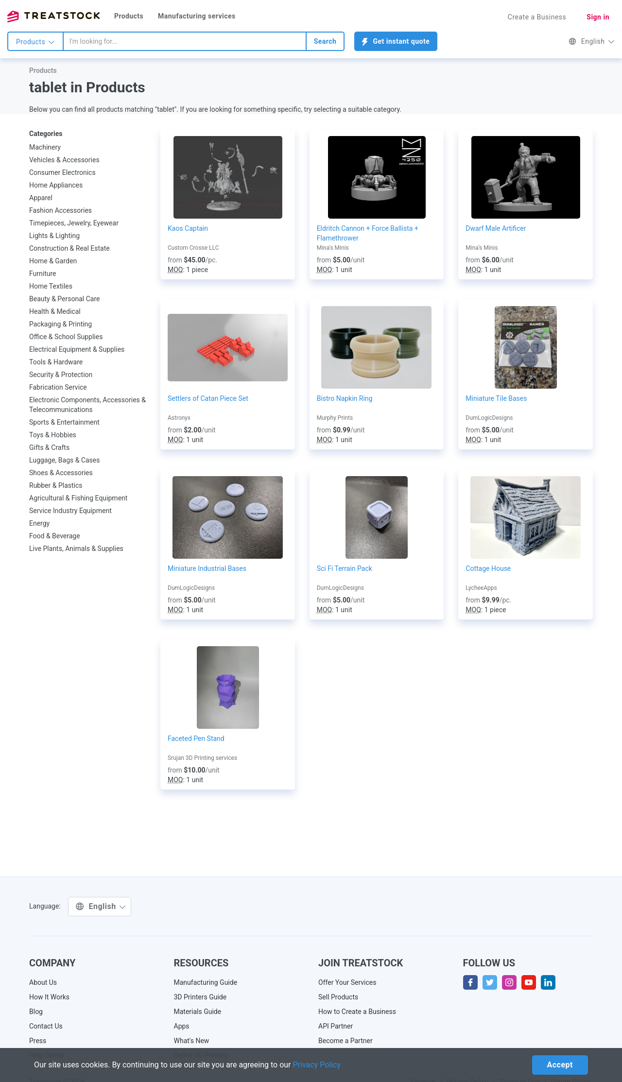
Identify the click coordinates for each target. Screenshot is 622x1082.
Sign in (598, 17)
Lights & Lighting (54, 236)
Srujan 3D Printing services (202, 758)
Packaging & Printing (60, 324)
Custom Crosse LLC (193, 247)
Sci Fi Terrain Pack (344, 568)
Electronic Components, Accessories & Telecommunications (87, 404)
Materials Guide (198, 1011)
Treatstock (53, 16)
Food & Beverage (54, 536)
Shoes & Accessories (61, 473)
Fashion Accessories (60, 210)
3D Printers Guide (200, 997)
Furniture (42, 273)
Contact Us (46, 1026)
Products (128, 16)
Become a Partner (345, 1041)
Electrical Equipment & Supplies (76, 349)
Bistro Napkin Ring (345, 398)
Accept (560, 1064)
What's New (191, 1041)
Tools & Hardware (56, 362)
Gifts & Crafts (49, 447)
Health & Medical (55, 311)
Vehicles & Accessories (64, 160)
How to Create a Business (357, 1011)
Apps (182, 1026)
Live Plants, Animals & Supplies (76, 548)
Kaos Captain (188, 228)
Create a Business (537, 17)
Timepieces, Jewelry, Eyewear (74, 223)
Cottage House (488, 568)
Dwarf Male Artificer (496, 228)
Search (325, 41)
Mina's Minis (333, 247)
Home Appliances (56, 185)
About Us (43, 982)
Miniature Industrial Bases (207, 568)
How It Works (49, 997)
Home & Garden (53, 261)
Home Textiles (50, 286)
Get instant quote (396, 41)
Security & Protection (60, 374)
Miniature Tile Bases (496, 398)
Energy (39, 523)
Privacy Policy (317, 1064)
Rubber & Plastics (56, 485)
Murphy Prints (335, 417)
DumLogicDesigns (489, 417)
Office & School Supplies (66, 337)
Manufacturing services (197, 16)
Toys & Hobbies (52, 435)
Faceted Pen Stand (196, 738)
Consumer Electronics (62, 172)
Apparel (40, 198)
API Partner (335, 1026)
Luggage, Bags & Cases (64, 460)
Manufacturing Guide (206, 982)
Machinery (45, 147)
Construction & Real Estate (69, 248)
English (591, 41)
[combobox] (185, 41)
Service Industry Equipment (70, 511)
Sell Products (338, 997)
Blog (36, 1011)
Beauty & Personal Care (64, 299)
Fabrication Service (58, 387)
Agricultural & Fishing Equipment (78, 498)
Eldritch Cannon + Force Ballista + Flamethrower (367, 233)
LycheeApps (481, 587)
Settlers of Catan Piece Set (208, 398)
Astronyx (179, 417)
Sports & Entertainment (64, 422)
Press (37, 1041)
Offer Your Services (347, 982)
